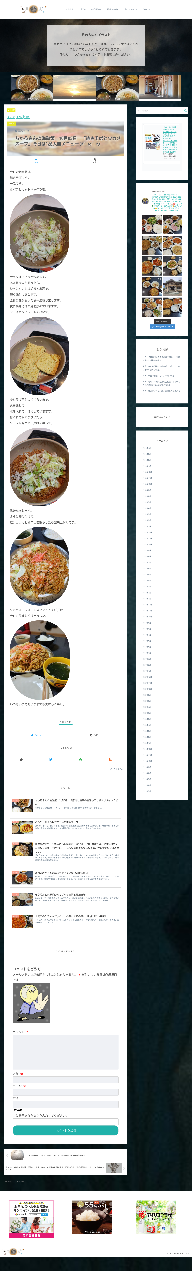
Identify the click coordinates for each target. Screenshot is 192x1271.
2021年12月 (147, 749)
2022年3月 (147, 731)
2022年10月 (147, 689)
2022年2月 (147, 737)
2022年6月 (147, 713)
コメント (21, 1045)
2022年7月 (147, 707)
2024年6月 (147, 568)
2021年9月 (147, 767)
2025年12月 (147, 472)
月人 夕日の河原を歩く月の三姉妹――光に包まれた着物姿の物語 (161, 358)
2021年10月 (147, 761)
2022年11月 (147, 683)
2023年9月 (147, 623)
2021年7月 (147, 779)
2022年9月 (147, 695)
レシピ (11, 117)
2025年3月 (147, 514)
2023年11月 (147, 611)
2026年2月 (147, 460)
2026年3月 (147, 454)
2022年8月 (147, 701)
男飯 (19, 117)
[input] (162, 110)
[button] (185, 110)
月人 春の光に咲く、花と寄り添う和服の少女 (161, 392)
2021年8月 (147, 773)
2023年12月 (147, 605)
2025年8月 (147, 496)
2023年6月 (147, 641)
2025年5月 (147, 502)
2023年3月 (147, 659)
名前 (18, 1087)
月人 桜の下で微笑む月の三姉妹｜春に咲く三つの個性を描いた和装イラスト (161, 383)
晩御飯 (11, 110)
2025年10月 (147, 484)
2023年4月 (147, 653)
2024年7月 (147, 562)
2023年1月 (147, 671)
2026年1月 (147, 466)
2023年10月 (147, 617)
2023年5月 (147, 647)
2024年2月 (147, 593)
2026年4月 (147, 448)
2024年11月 (147, 538)
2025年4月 (147, 508)
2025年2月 (147, 520)
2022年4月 (147, 725)
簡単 (26, 117)
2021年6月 (147, 785)
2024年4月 (147, 580)
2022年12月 (147, 677)
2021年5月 (147, 791)
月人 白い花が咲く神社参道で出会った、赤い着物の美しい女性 (161, 368)
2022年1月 (147, 743)
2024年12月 (147, 532)
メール (19, 1099)
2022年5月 (147, 719)
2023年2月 (147, 665)
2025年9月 (147, 490)
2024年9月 (147, 550)
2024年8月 (147, 556)
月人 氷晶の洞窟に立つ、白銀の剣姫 (158, 376)
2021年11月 (147, 755)
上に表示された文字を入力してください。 (41, 1128)
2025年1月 (147, 526)
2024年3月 (147, 586)
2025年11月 (147, 478)
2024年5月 (147, 574)
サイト (17, 1111)
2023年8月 (147, 629)
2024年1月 (147, 599)
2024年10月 (147, 544)
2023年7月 (147, 635)
